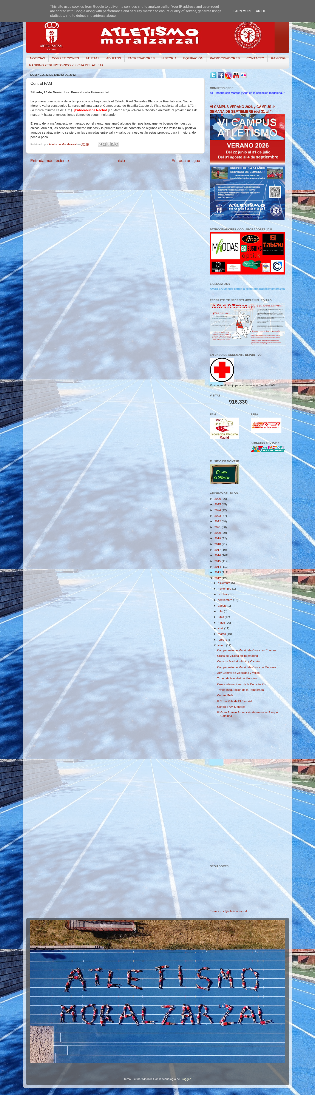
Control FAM (225, 695)
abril (221, 628)
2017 (218, 549)
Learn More (242, 11)
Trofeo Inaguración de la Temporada (240, 689)
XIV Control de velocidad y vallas (238, 672)
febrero (223, 639)
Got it (261, 11)
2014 (218, 566)
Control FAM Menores (231, 706)
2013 (218, 572)
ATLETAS (92, 58)
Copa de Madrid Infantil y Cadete (238, 661)
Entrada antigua (185, 160)
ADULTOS (113, 58)
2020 (218, 532)
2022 (218, 521)
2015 (218, 561)
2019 (218, 538)
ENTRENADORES (141, 58)
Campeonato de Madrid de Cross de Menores (246, 667)
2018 (218, 544)
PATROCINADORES (225, 58)
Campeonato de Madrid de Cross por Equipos (246, 650)
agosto (222, 605)
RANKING (278, 58)
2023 (218, 515)
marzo (222, 633)
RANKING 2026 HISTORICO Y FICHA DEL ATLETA (66, 65)
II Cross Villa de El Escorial (234, 701)
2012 (218, 578)
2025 (218, 504)
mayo (222, 622)
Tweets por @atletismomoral (228, 911)
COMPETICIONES (65, 58)
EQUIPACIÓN (193, 58)
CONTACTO (255, 58)
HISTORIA (169, 58)
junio (221, 616)
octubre (223, 594)
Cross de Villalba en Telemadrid (237, 655)
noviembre (225, 588)
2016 (218, 555)
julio (221, 611)
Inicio (120, 160)
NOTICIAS (37, 58)
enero (222, 645)
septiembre (225, 599)
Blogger (186, 1079)
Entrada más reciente (49, 160)
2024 (218, 510)
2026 (218, 498)
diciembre (224, 583)
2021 (218, 527)
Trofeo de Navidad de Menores (237, 678)
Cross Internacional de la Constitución (241, 684)
